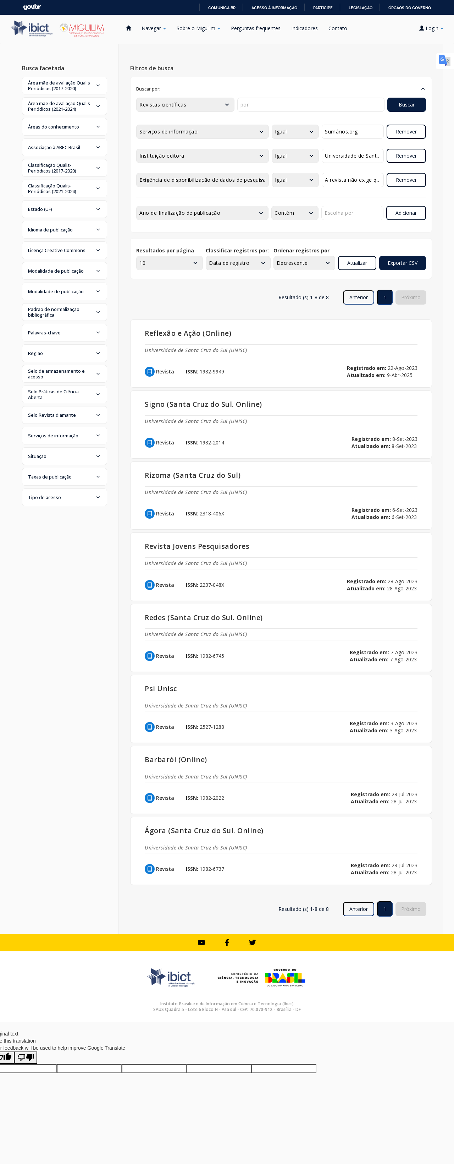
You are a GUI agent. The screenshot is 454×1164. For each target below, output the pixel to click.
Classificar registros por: (237, 250)
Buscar (406, 104)
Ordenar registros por (301, 250)
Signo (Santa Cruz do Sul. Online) (203, 404)
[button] (64, 85)
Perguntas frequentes (256, 28)
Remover (406, 131)
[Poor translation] (26, 1057)
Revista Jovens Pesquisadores (197, 546)
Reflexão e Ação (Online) (188, 333)
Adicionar (406, 212)
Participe (323, 7)
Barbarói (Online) (176, 759)
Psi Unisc (161, 688)
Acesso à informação (274, 7)
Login (431, 28)
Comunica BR (222, 7)
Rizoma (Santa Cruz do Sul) (192, 475)
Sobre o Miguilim (198, 28)
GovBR (32, 7)
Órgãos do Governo (409, 7)
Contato (337, 28)
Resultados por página (165, 250)
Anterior (358, 297)
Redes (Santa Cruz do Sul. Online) (204, 617)
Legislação (360, 7)
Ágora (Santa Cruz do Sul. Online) (204, 830)
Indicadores (304, 28)
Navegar (154, 28)
